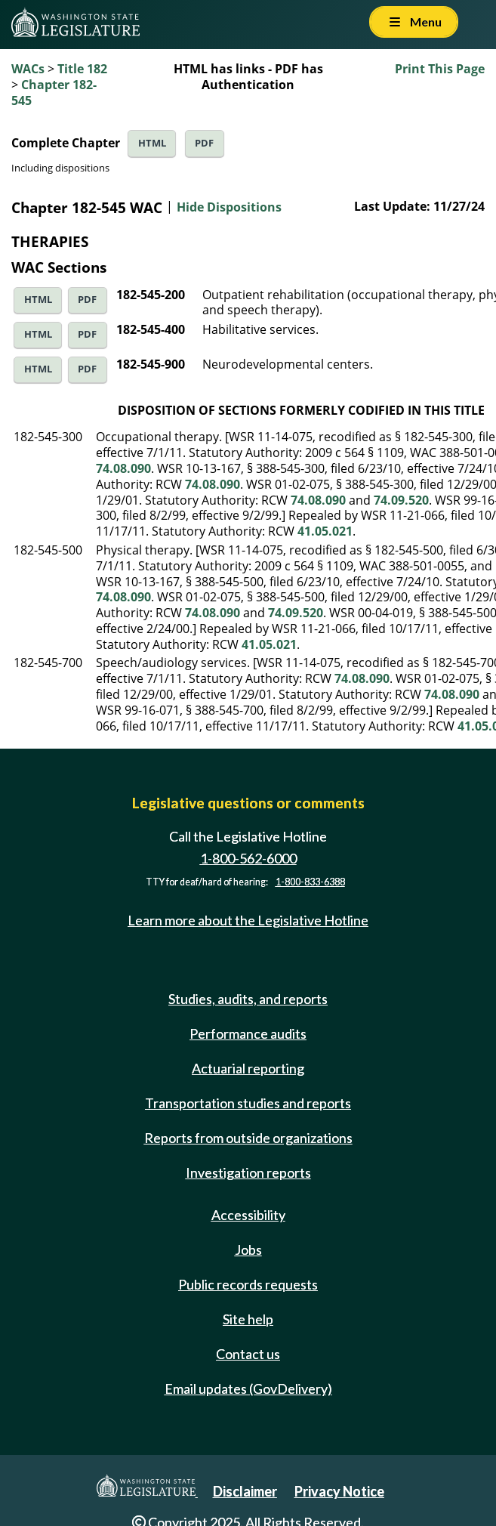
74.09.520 (401, 500)
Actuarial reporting (248, 1068)
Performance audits (248, 1033)
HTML (152, 143)
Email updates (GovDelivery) (248, 1388)
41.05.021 (325, 531)
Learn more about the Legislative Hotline (248, 920)
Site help (248, 1319)
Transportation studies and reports (248, 1103)
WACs (28, 68)
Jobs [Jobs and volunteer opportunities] (248, 1249)
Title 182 (82, 68)
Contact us (248, 1353)
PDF (204, 143)
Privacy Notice (339, 1491)
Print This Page (440, 68)
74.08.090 (123, 468)
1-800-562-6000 (248, 858)
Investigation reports (248, 1172)
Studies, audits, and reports (248, 998)
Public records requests (248, 1284)
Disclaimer (245, 1491)
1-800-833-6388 (310, 882)
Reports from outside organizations (248, 1137)
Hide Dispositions (229, 207)
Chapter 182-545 (54, 92)
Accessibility (248, 1214)
